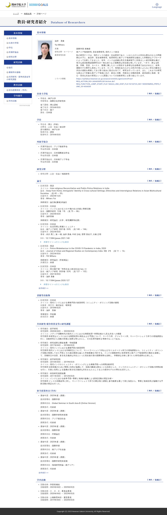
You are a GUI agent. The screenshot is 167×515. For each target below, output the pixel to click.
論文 (11, 67)
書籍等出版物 (14, 72)
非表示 (157, 93)
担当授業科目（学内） (18, 90)
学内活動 (13, 101)
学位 (11, 48)
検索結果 (28, 14)
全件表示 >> (44, 288)
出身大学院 (14, 43)
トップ (16, 14)
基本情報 (13, 38)
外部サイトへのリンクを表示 (54, 242)
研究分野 (13, 57)
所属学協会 (14, 52)
